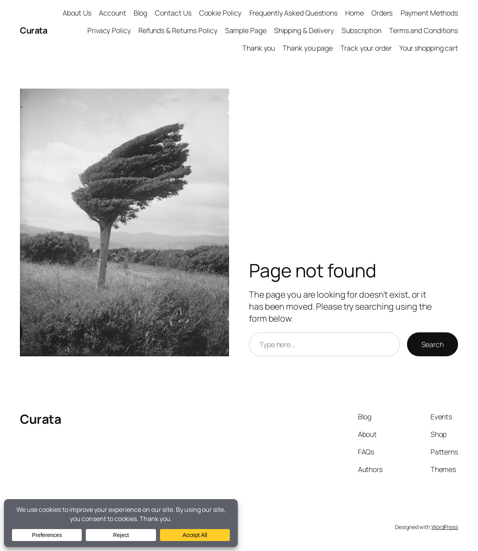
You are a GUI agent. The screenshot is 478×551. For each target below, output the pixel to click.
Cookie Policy (220, 13)
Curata (33, 30)
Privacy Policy (109, 30)
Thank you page (307, 48)
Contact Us (173, 13)
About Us (77, 13)
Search (432, 344)
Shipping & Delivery (304, 30)
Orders (382, 13)
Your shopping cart (428, 48)
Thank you (258, 48)
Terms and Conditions (423, 30)
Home (354, 13)
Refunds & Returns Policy (177, 30)
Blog (141, 13)
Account (112, 13)
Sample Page (246, 30)
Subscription (361, 30)
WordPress (444, 527)
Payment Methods (429, 13)
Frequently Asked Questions (293, 13)
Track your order (365, 48)
